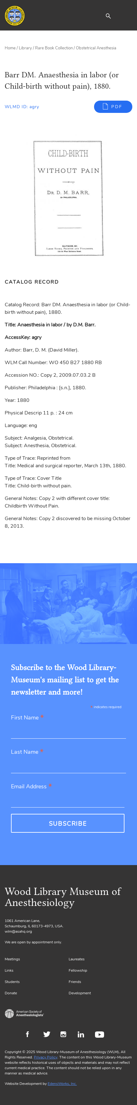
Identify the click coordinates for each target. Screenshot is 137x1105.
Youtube (100, 1035)
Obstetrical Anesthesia (96, 48)
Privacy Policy (45, 1057)
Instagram (66, 1035)
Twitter (48, 1035)
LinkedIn (83, 1035)
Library (25, 48)
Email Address (31, 786)
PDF (117, 107)
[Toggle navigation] (127, 16)
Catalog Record (32, 282)
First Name (27, 718)
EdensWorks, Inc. (62, 1083)
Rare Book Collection (54, 48)
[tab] (35, 282)
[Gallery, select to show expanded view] (68, 198)
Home (10, 48)
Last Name (27, 752)
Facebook (31, 1035)
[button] (108, 15)
